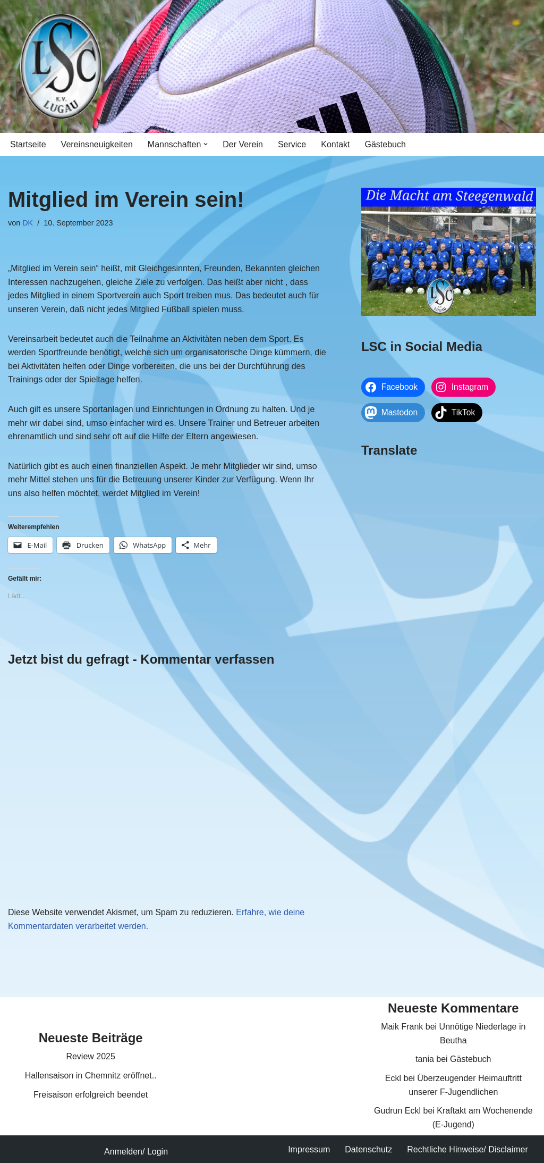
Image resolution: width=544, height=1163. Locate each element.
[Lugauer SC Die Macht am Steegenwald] (61, 66)
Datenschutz (368, 1149)
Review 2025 (90, 1056)
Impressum (309, 1149)
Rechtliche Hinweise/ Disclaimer (467, 1149)
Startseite (28, 144)
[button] (205, 144)
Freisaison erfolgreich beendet (90, 1094)
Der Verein (243, 144)
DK (27, 223)
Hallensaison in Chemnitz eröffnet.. (91, 1075)
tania (424, 1059)
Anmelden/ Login (136, 1151)
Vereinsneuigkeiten (97, 144)
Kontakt (335, 144)
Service (292, 144)
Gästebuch (385, 144)
